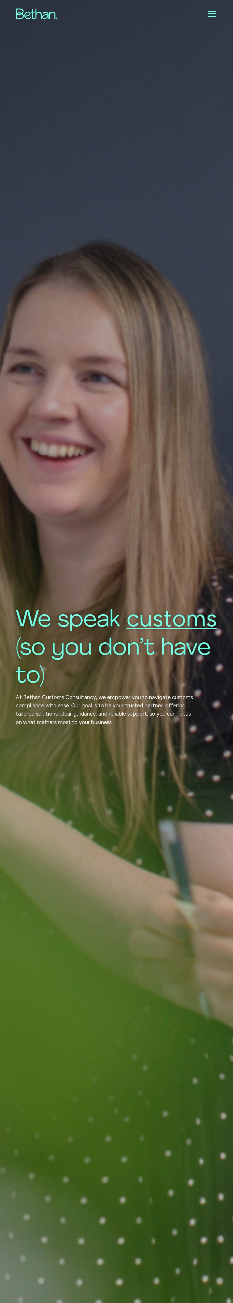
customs (171, 618)
